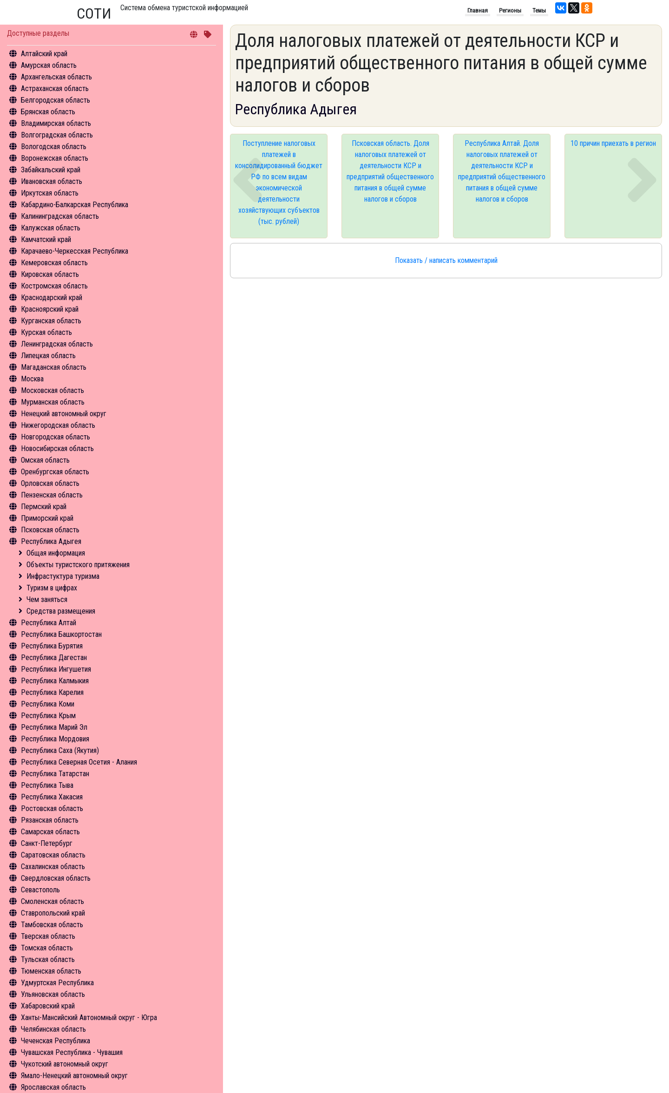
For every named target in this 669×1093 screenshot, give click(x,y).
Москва (32, 378)
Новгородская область (55, 436)
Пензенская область (52, 495)
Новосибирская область (57, 448)
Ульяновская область (53, 994)
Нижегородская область (58, 425)
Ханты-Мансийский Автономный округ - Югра (89, 1017)
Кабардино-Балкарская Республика (74, 204)
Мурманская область (53, 402)
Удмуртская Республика (57, 982)
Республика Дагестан (54, 657)
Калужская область (50, 227)
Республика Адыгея (51, 541)
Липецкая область (48, 355)
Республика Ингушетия (56, 669)
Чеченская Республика (55, 1040)
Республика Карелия (52, 692)
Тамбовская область (52, 924)
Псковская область (50, 529)
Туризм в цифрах (51, 587)
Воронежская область (54, 158)
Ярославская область (53, 1087)
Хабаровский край (48, 1005)
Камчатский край (46, 239)
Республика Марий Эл (54, 727)
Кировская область (50, 274)
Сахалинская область (53, 866)
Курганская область (51, 320)
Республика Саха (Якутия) (60, 750)
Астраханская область (55, 88)
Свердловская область (56, 878)
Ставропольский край (53, 913)
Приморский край (47, 518)
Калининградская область (60, 216)
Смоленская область (52, 901)
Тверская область (48, 936)
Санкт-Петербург (46, 843)
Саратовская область (53, 855)
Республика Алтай (48, 622)
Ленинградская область (57, 344)
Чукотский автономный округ (64, 1064)
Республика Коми (47, 704)
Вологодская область (53, 146)
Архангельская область (56, 76)
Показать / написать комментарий (446, 260)
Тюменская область (51, 971)
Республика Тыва (47, 785)
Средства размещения (60, 611)
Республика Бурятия (52, 645)
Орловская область (50, 483)
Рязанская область (50, 820)
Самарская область (50, 831)
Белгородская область (55, 100)
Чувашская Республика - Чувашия (72, 1052)
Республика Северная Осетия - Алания (79, 762)
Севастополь (40, 889)
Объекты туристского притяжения (78, 564)
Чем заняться (46, 599)
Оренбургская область (55, 471)
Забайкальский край (50, 169)
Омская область (45, 460)
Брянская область (48, 111)
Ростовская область (52, 808)
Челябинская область (53, 1029)
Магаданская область (53, 367)
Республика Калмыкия (55, 680)
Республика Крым (48, 715)
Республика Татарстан (55, 773)
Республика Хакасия (52, 796)
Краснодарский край (51, 297)
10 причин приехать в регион (613, 143)
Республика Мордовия (55, 738)
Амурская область (49, 65)
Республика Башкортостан (61, 634)
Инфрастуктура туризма (62, 576)
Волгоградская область (57, 135)
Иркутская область (50, 193)
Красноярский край (50, 309)
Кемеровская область (54, 262)
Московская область (52, 390)
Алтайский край (44, 53)
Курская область (46, 332)
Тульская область (48, 959)
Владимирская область (56, 123)
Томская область (47, 947)
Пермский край (43, 506)
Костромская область (54, 285)
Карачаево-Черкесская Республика (74, 251)
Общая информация (55, 553)
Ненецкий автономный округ (63, 413)
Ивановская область (51, 181)
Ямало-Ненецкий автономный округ (74, 1075)
